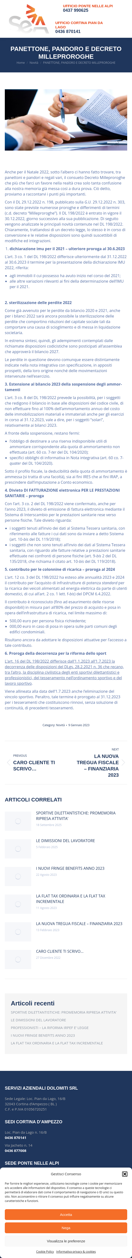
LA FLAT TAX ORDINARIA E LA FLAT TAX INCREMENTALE (70, 898)
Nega (66, 1228)
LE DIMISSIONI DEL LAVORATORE (65, 840)
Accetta (66, 1215)
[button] (124, 1174)
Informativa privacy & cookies (76, 1252)
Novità (60, 725)
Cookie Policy (45, 1252)
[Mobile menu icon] (122, 19)
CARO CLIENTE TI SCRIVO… (59, 951)
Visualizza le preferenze (66, 1241)
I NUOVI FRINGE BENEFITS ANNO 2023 (70, 868)
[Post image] (18, 821)
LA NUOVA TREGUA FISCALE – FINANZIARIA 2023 (79, 923)
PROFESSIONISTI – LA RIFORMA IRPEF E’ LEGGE (50, 1027)
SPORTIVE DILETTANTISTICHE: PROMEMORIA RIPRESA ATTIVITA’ (76, 815)
